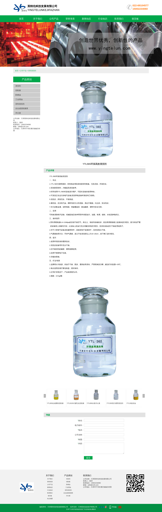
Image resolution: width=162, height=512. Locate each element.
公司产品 (53, 18)
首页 (21, 18)
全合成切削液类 (21, 108)
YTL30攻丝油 (131, 403)
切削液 (18, 90)
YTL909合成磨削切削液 (55, 403)
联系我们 (118, 18)
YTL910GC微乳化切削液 (75, 403)
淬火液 (18, 113)
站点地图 (50, 498)
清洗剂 (18, 86)
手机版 (114, 507)
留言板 (135, 18)
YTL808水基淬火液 (93, 403)
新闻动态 (86, 18)
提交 (88, 458)
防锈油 (18, 95)
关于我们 (37, 18)
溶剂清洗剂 (32, 71)
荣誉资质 (70, 18)
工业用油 (19, 99)
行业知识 (102, 18)
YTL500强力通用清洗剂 (115, 403)
